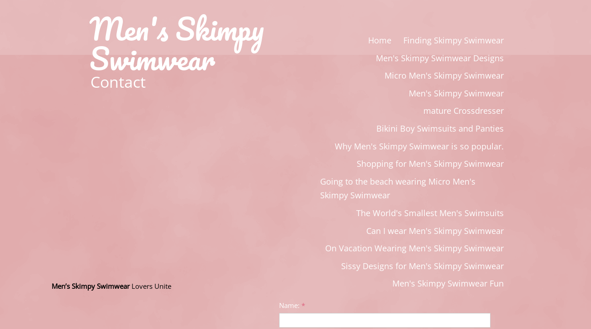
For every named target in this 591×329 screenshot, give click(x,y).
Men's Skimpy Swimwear (456, 93)
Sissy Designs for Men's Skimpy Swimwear (422, 265)
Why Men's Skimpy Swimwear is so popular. (419, 146)
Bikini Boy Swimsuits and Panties (440, 128)
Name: (292, 305)
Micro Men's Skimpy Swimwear (444, 75)
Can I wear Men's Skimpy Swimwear (435, 230)
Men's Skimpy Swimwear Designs (440, 58)
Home (379, 40)
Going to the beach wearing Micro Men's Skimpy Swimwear (397, 188)
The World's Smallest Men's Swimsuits (430, 212)
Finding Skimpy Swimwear (453, 40)
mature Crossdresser (463, 110)
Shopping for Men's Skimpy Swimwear (430, 163)
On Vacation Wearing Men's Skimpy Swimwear (414, 248)
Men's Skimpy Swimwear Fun (448, 283)
